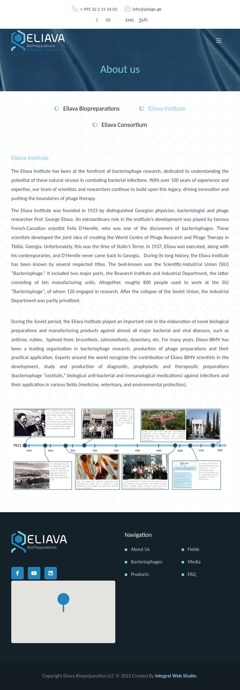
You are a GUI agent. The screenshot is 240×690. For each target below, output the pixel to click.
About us (140, 549)
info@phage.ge (143, 9)
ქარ (143, 20)
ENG (130, 20)
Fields (193, 549)
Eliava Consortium (120, 125)
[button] (63, 602)
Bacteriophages (146, 562)
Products (140, 574)
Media (194, 562)
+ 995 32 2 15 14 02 (94, 9)
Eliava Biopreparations (87, 108)
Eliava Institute (163, 108)
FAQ (192, 574)
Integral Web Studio (175, 676)
